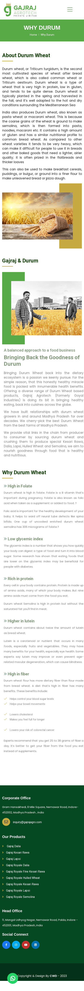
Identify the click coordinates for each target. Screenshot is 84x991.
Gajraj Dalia (11, 846)
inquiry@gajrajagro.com (22, 822)
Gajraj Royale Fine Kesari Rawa (23, 871)
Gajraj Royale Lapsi (16, 890)
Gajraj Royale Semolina (18, 897)
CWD (53, 976)
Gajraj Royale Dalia (15, 865)
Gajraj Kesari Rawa (15, 852)
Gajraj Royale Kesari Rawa (20, 884)
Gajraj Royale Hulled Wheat (21, 878)
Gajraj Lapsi (11, 859)
